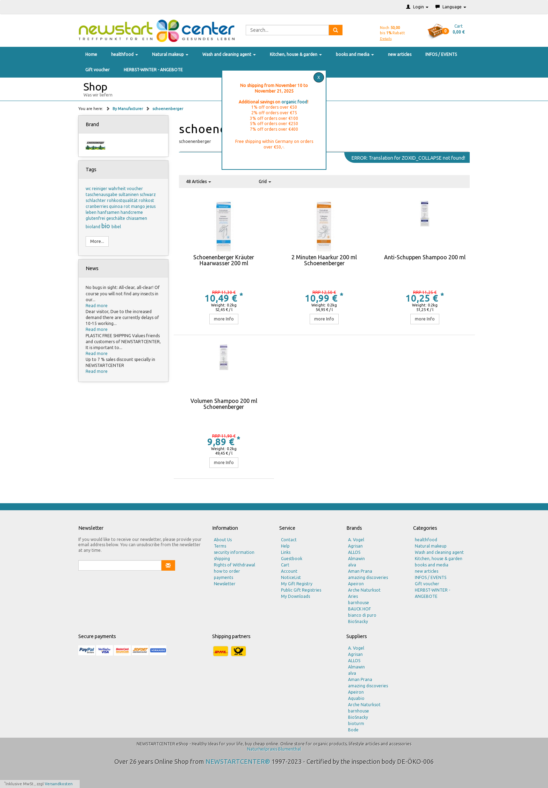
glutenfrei (96, 218)
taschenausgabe (102, 194)
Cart (285, 565)
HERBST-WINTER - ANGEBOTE (153, 69)
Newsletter (225, 583)
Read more (97, 305)
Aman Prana (360, 571)
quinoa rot (120, 206)
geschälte (116, 218)
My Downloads (295, 596)
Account (289, 571)
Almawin (356, 558)
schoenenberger (167, 109)
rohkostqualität (123, 200)
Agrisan (355, 546)
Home (91, 54)
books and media (355, 54)
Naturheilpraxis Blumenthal (274, 749)
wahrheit (117, 188)
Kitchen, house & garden (296, 54)
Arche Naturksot (364, 590)
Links (285, 552)
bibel (116, 226)
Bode (353, 730)
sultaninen (129, 194)
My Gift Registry (296, 583)
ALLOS (354, 552)
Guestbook (291, 558)
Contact (289, 539)
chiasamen (136, 218)
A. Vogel (356, 539)
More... (97, 241)
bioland (93, 226)
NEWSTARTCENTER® (238, 761)
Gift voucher (97, 69)
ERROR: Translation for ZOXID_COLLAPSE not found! (408, 158)
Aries (353, 596)
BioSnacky (358, 621)
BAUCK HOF (359, 609)
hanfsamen (109, 212)
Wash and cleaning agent (229, 54)
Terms (220, 546)
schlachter (96, 200)
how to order (227, 571)
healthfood (124, 54)
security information (234, 552)
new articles (399, 54)
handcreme (132, 212)
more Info (224, 319)
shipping (222, 558)
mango (138, 206)
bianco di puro (362, 615)
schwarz (148, 194)
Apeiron (356, 583)
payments (223, 577)
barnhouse (358, 602)
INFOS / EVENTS (441, 54)
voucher (135, 188)
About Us (223, 539)
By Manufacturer (128, 109)
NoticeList (291, 577)
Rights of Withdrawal (234, 565)
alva (352, 565)
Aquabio (356, 698)
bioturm (356, 723)
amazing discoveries (368, 577)
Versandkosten (59, 784)
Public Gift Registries (301, 590)
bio (106, 225)
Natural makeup (170, 54)
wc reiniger (97, 188)
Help (285, 546)
